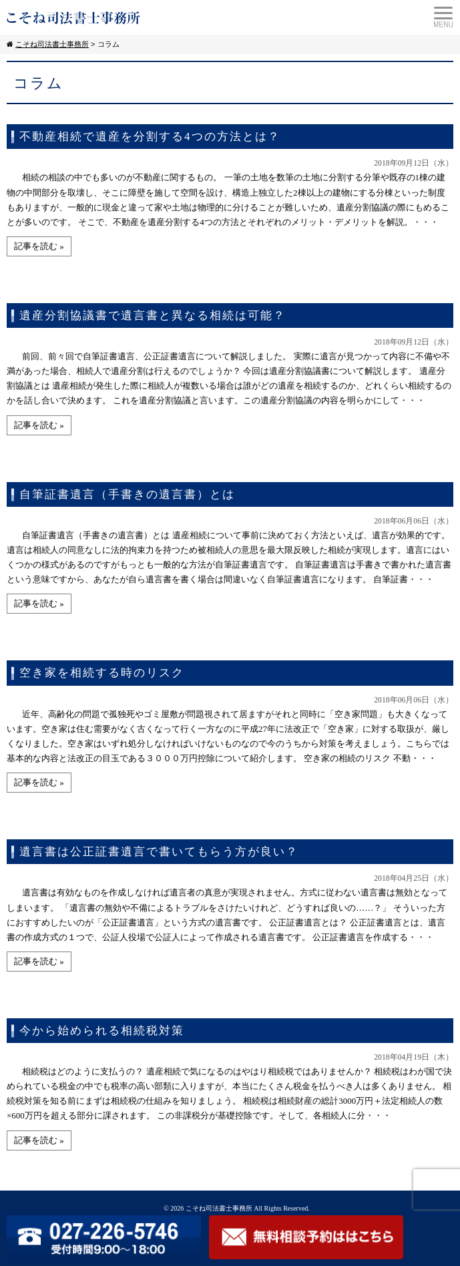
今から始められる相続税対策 (101, 1030)
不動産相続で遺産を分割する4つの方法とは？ (149, 136)
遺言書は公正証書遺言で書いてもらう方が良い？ (158, 851)
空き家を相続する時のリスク (101, 672)
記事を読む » (39, 246)
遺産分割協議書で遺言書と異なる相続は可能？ (152, 315)
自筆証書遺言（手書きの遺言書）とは (127, 494)
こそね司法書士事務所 (219, 1208)
